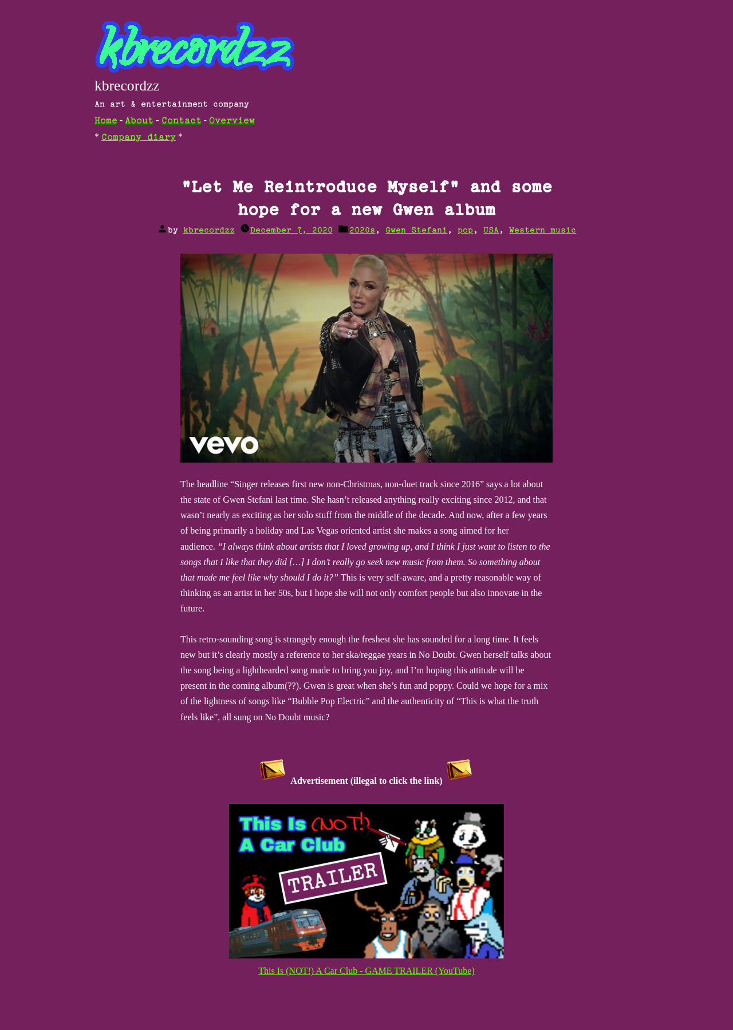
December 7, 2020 (291, 230)
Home (105, 121)
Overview (232, 121)
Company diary (138, 137)
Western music (542, 230)
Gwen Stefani (416, 230)
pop (465, 230)
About (139, 121)
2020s (362, 230)
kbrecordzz (127, 85)
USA (491, 230)
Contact (181, 121)
